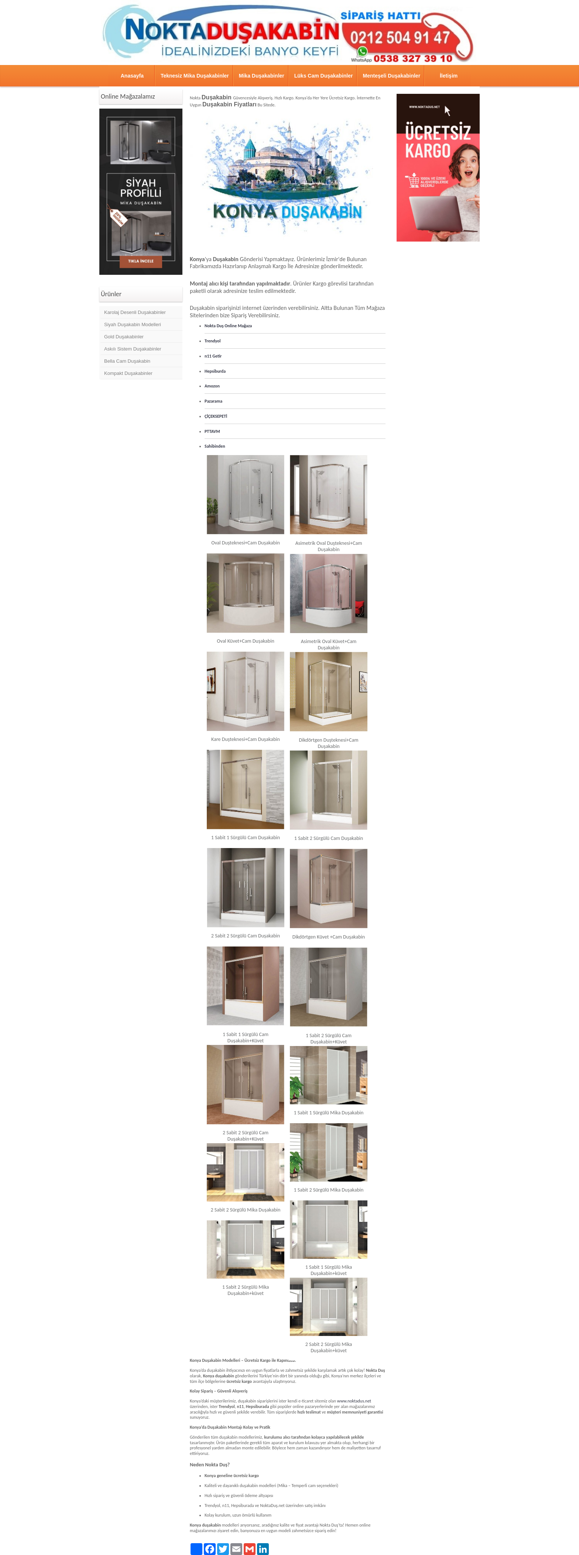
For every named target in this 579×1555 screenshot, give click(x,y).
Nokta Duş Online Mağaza (228, 325)
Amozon (212, 386)
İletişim (449, 76)
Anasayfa (132, 76)
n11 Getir (213, 356)
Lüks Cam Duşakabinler (323, 76)
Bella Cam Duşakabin (127, 361)
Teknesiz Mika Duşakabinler (195, 76)
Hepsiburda (215, 371)
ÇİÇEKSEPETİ (216, 416)
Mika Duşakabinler (261, 76)
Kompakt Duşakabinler (128, 373)
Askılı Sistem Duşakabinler (132, 349)
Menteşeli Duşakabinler (391, 76)
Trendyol (212, 341)
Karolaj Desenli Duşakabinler (135, 312)
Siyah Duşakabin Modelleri (132, 324)
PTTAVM (212, 431)
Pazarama (213, 401)
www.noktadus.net (354, 1401)
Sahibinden (215, 446)
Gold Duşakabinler (124, 336)
